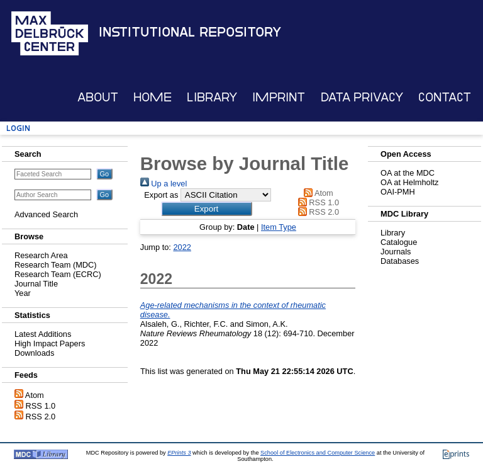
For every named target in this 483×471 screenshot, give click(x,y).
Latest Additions (42, 334)
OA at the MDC (407, 173)
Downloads (34, 353)
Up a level (163, 183)
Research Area (41, 255)
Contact (444, 97)
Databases (399, 261)
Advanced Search (46, 214)
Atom (34, 395)
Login (18, 128)
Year (22, 293)
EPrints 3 (179, 453)
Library (212, 97)
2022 (182, 247)
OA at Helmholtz (409, 182)
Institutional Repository (190, 32)
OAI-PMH (397, 191)
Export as (161, 195)
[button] (206, 208)
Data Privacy (362, 97)
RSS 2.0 (41, 416)
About (97, 97)
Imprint (278, 97)
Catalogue (398, 242)
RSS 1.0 (41, 406)
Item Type (278, 227)
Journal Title (36, 283)
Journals (395, 251)
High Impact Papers (49, 343)
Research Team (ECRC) (57, 274)
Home (152, 97)
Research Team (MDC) (55, 265)
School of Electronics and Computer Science (317, 453)
